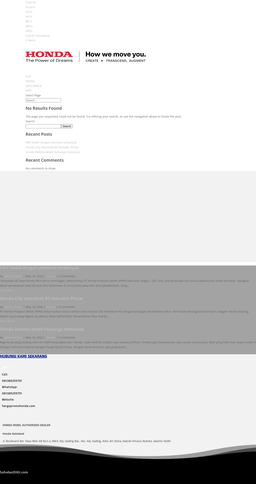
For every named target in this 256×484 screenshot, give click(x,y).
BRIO (29, 31)
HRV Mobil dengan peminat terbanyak (51, 142)
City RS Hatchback (38, 36)
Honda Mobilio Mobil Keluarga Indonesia (53, 152)
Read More (7, 290)
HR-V (29, 16)
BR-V (29, 21)
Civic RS (31, 2)
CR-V (29, 12)
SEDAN (30, 81)
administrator (13, 276)
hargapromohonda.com (18, 406)
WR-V (29, 26)
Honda (50, 276)
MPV (28, 90)
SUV (28, 76)
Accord (30, 7)
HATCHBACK (34, 86)
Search (30, 121)
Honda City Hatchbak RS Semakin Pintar (52, 147)
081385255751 (12, 381)
